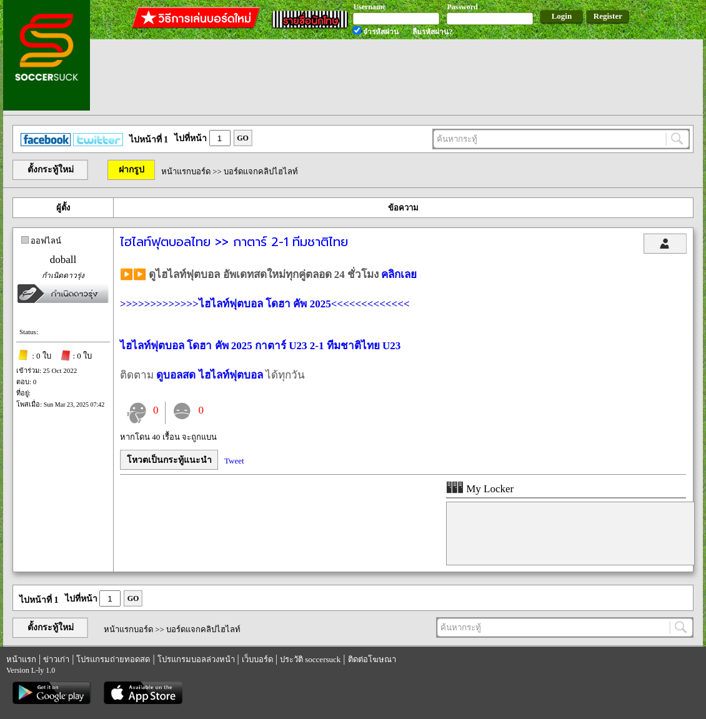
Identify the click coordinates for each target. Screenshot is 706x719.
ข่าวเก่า (56, 659)
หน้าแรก (21, 659)
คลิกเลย (399, 274)
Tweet (234, 460)
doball (63, 259)
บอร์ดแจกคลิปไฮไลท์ (261, 171)
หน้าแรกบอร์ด (186, 171)
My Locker (480, 489)
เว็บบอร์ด (257, 659)
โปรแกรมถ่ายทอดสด (113, 659)
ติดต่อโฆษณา (372, 659)
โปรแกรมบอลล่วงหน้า (196, 659)
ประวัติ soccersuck (310, 659)
